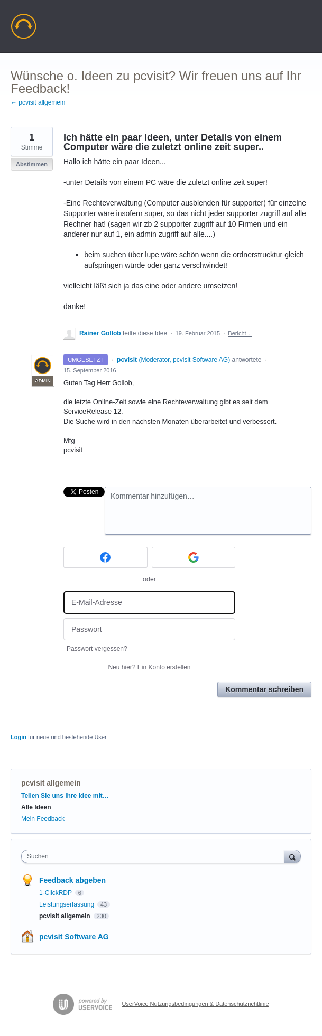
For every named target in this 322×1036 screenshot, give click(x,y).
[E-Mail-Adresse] (149, 602)
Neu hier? (149, 667)
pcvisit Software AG (74, 936)
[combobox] (155, 856)
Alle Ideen (36, 807)
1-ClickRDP (56, 893)
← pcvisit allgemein (38, 102)
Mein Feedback (43, 819)
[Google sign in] (194, 557)
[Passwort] (149, 629)
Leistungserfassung (67, 904)
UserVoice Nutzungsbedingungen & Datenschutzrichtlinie (195, 1004)
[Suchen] (292, 856)
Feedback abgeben (72, 880)
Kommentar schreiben (264, 689)
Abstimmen (32, 164)
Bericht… (240, 333)
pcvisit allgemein (51, 783)
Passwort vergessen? (97, 648)
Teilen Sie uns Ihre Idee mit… (65, 795)
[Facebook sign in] (105, 557)
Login (18, 737)
